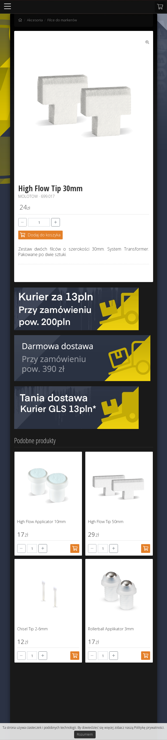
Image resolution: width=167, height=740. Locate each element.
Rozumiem (85, 734)
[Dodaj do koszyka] (40, 235)
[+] (55, 222)
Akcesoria (35, 20)
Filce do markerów (62, 20)
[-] (22, 222)
